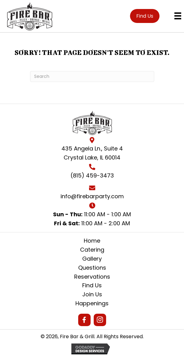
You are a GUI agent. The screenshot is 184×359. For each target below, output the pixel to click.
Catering (92, 250)
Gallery (92, 259)
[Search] (92, 76)
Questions (92, 267)
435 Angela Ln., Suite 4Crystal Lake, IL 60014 (92, 153)
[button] (144, 16)
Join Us (92, 294)
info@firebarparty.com (92, 196)
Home (92, 241)
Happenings (92, 303)
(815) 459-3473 (92, 175)
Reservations (92, 276)
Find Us (92, 285)
